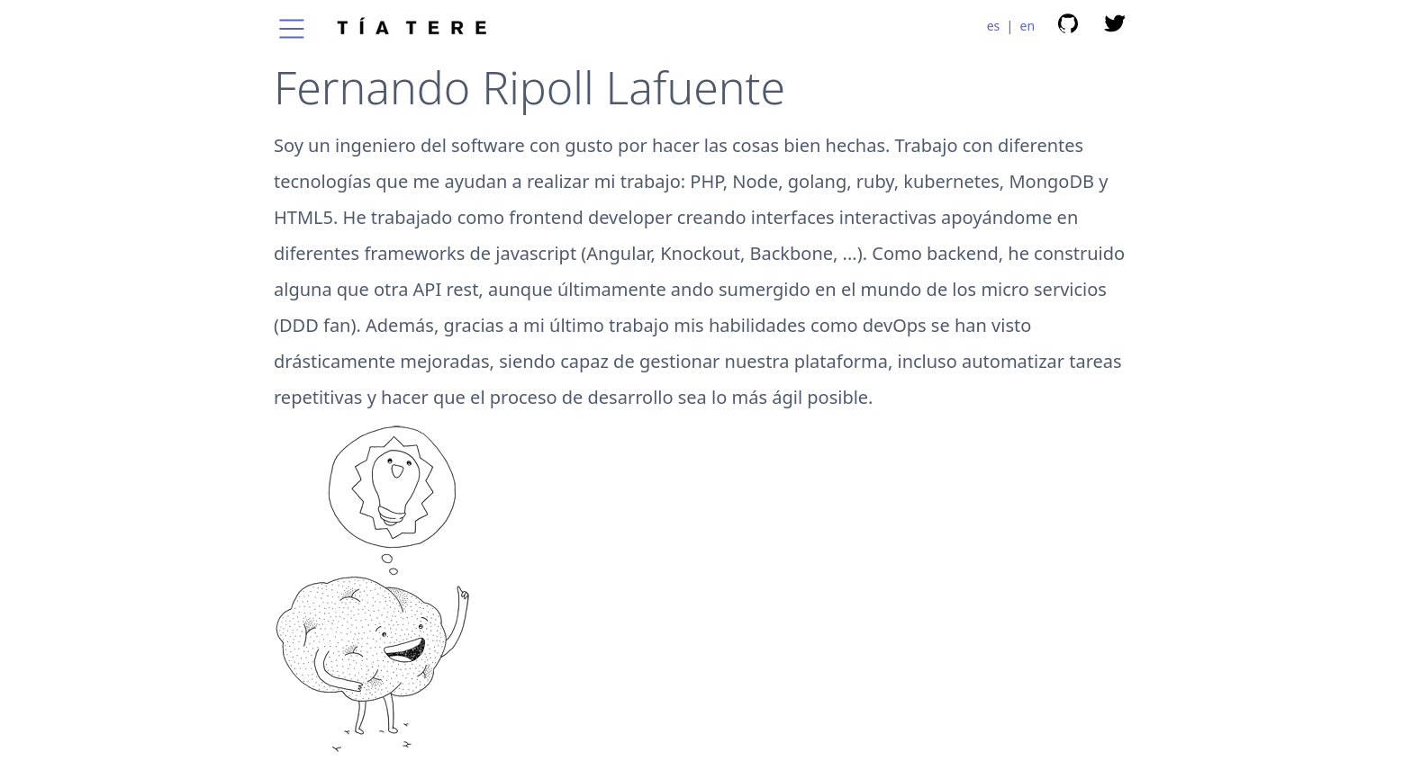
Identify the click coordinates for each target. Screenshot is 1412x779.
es (993, 25)
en (1028, 25)
